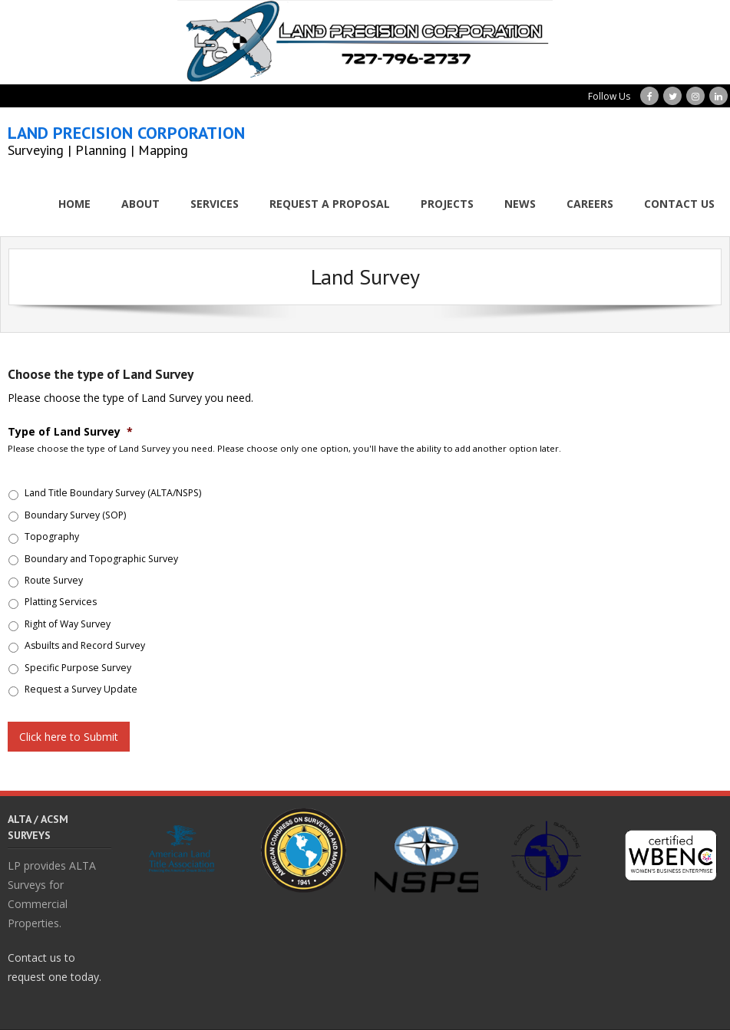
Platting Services (61, 601)
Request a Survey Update (81, 689)
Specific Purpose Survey (78, 667)
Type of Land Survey (70, 432)
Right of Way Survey (68, 623)
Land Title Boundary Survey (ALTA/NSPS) (113, 492)
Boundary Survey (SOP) (75, 515)
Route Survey (54, 580)
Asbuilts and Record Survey (85, 645)
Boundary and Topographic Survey (101, 558)
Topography (52, 536)
